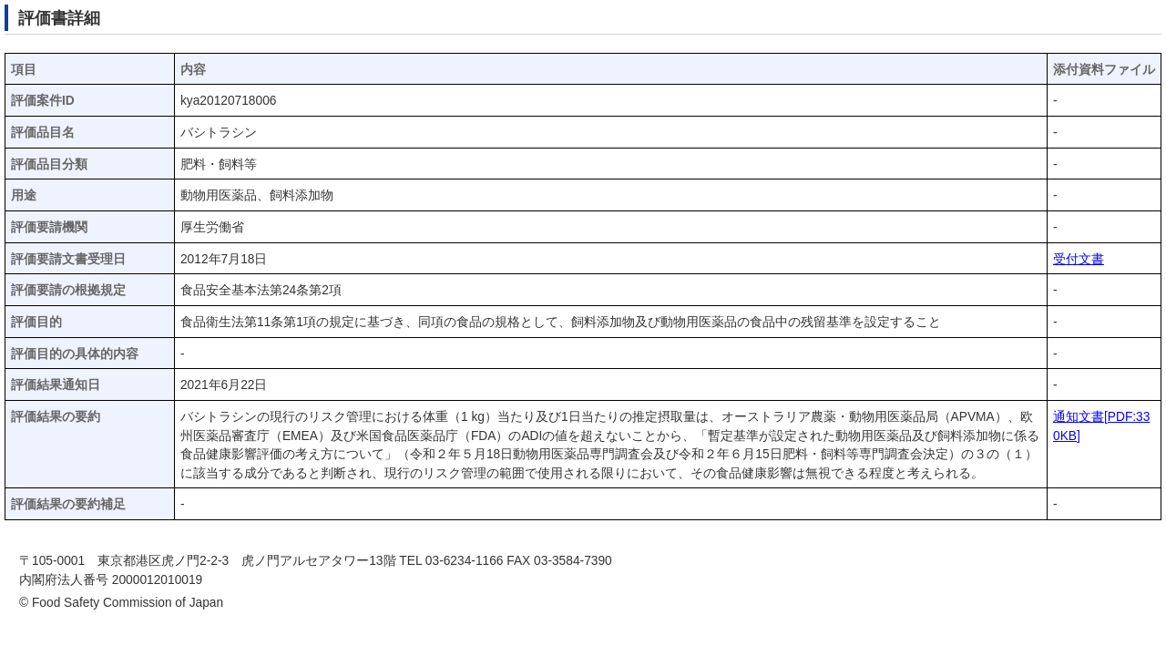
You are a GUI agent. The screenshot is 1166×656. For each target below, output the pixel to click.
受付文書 (1078, 259)
